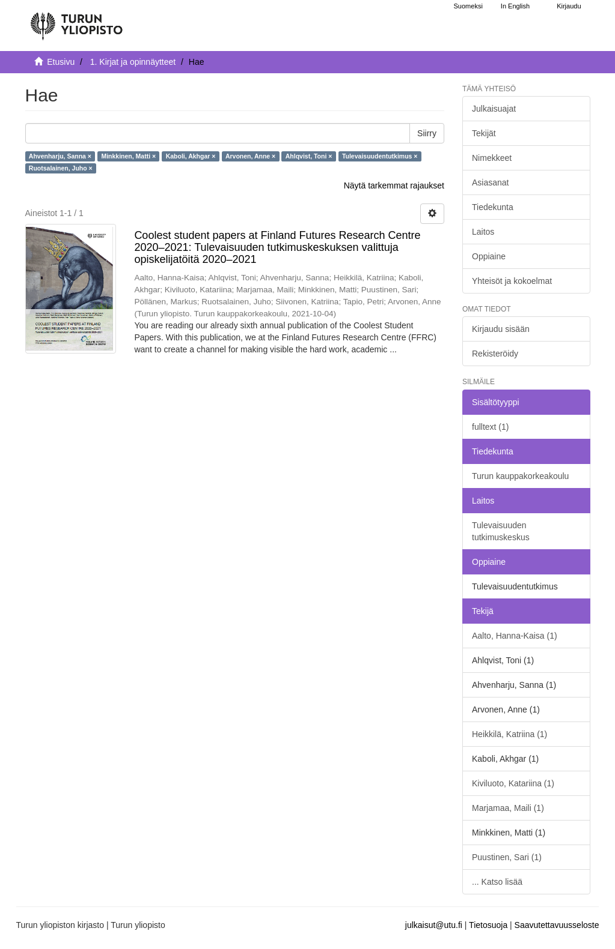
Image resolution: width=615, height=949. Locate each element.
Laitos (483, 231)
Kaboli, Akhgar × (191, 156)
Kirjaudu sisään (501, 329)
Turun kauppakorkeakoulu (520, 476)
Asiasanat (490, 182)
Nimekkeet (492, 158)
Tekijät (484, 133)
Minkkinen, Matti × (128, 156)
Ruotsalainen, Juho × (61, 168)
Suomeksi (468, 6)
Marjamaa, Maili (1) (508, 808)
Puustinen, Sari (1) (507, 857)
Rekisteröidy (495, 353)
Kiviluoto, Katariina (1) (513, 783)
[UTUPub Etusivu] (76, 21)
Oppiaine (489, 256)
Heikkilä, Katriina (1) (509, 734)
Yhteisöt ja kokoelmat (512, 281)
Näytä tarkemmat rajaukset (394, 185)
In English (515, 6)
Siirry (426, 133)
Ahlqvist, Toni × (309, 156)
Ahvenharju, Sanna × (60, 156)
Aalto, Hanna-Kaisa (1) (514, 635)
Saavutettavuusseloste (557, 925)
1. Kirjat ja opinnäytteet (133, 62)
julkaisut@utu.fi (433, 925)
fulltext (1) (490, 427)
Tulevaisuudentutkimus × (380, 156)
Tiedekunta (492, 207)
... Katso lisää (497, 882)
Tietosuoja (488, 925)
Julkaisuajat (494, 108)
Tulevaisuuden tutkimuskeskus (501, 531)
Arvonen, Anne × (250, 156)
